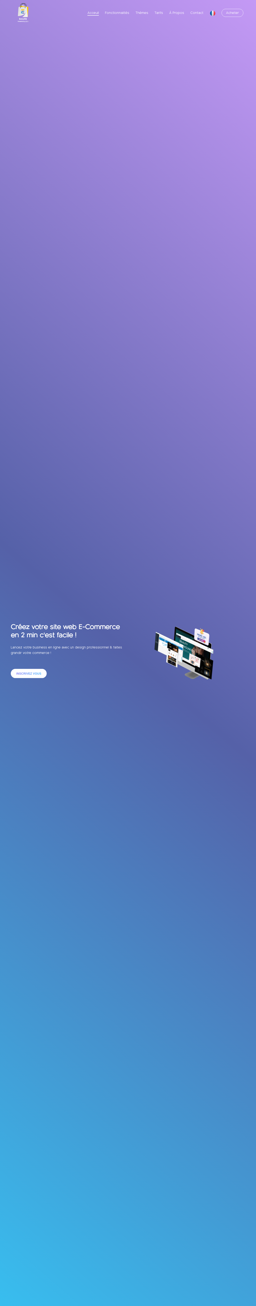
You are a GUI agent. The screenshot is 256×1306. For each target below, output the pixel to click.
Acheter (232, 13)
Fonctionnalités (117, 13)
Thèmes (141, 13)
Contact (196, 13)
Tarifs (158, 13)
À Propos (176, 13)
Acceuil (93, 13)
